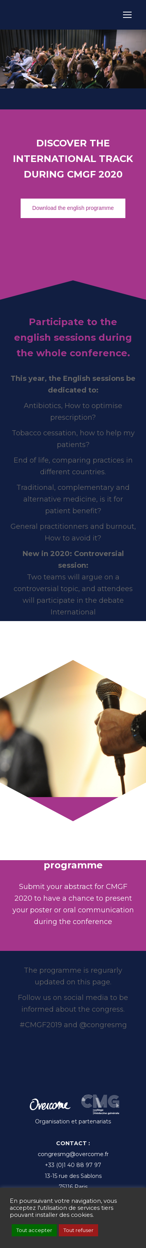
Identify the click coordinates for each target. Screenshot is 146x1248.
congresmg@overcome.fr (73, 1154)
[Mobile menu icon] (127, 14)
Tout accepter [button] (34, 1230)
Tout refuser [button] (78, 1230)
